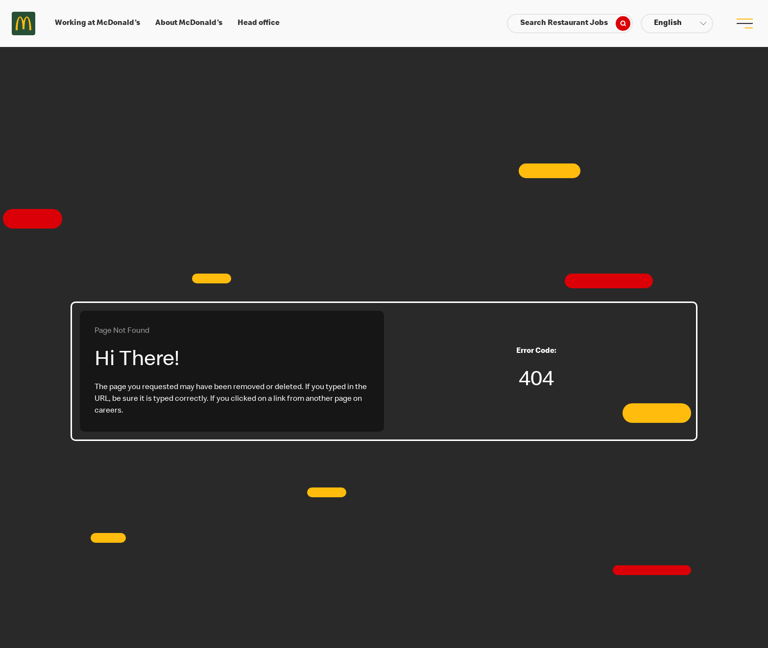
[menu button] (744, 23)
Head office (259, 23)
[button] (677, 23)
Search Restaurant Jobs (575, 23)
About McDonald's (188, 23)
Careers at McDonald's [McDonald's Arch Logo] (23, 23)
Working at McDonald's (97, 23)
